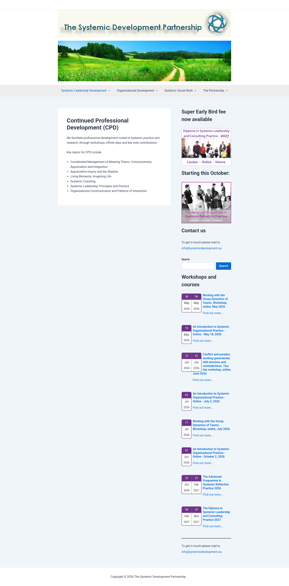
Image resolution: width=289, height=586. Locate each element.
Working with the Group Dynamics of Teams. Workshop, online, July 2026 (211, 425)
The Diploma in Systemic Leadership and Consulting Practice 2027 (216, 513)
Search (185, 259)
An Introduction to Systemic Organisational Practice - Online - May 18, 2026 (211, 330)
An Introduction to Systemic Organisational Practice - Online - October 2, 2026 (211, 453)
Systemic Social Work (180, 90)
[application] (110, 90)
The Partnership (214, 90)
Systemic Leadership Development (87, 90)
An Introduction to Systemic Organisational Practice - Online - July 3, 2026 (211, 397)
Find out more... (213, 313)
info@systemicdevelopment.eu (202, 248)
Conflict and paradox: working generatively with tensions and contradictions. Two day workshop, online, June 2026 (212, 364)
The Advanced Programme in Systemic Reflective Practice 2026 (216, 482)
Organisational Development (137, 90)
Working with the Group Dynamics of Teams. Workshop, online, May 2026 (215, 300)
